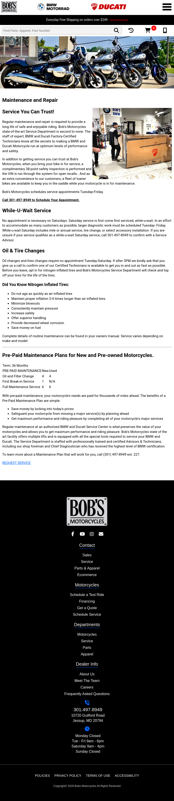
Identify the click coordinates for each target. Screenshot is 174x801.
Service (87, 562)
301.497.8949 (87, 709)
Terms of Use (98, 775)
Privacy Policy (67, 775)
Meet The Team (87, 681)
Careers (87, 687)
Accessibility (127, 775)
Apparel (87, 654)
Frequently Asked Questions (87, 694)
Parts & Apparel (86, 568)
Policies (42, 775)
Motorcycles (87, 634)
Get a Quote (87, 608)
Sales (87, 555)
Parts (87, 648)
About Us (87, 674)
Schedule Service (87, 614)
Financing (87, 601)
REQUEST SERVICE (16, 463)
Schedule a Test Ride (87, 595)
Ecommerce (87, 575)
